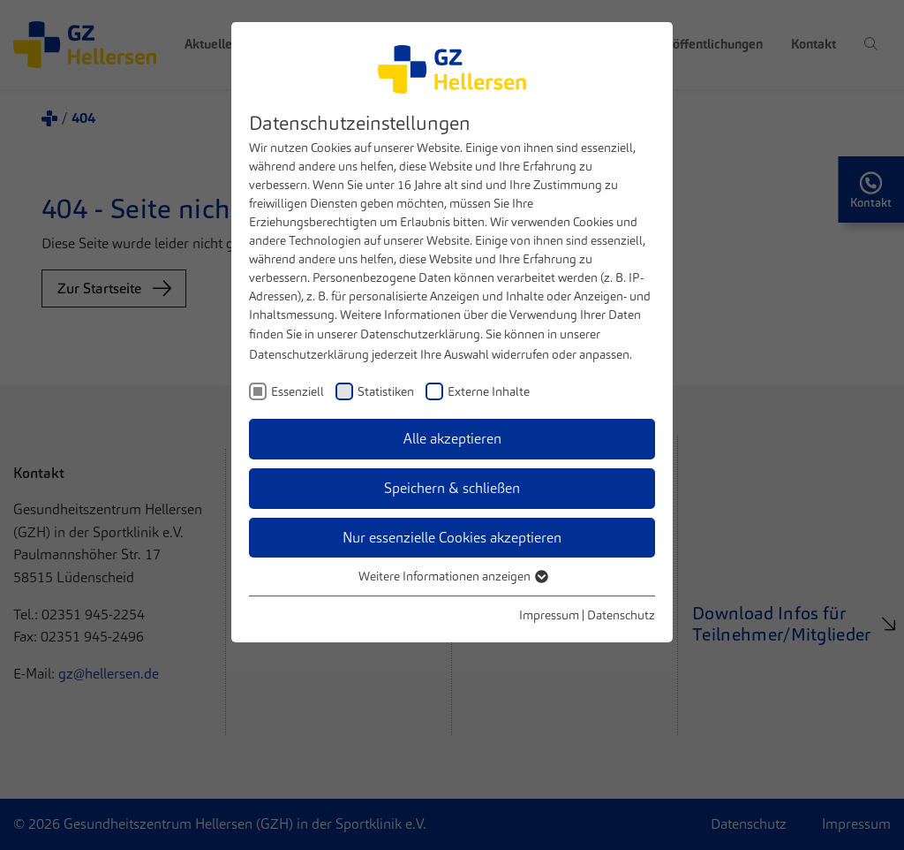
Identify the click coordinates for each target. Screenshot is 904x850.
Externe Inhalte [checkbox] (489, 391)
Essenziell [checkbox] (297, 391)
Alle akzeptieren (452, 438)
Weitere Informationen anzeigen (452, 576)
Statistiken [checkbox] (386, 391)
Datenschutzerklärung (420, 334)
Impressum (549, 615)
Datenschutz (621, 615)
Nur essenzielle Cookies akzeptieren (452, 537)
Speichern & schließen (452, 488)
